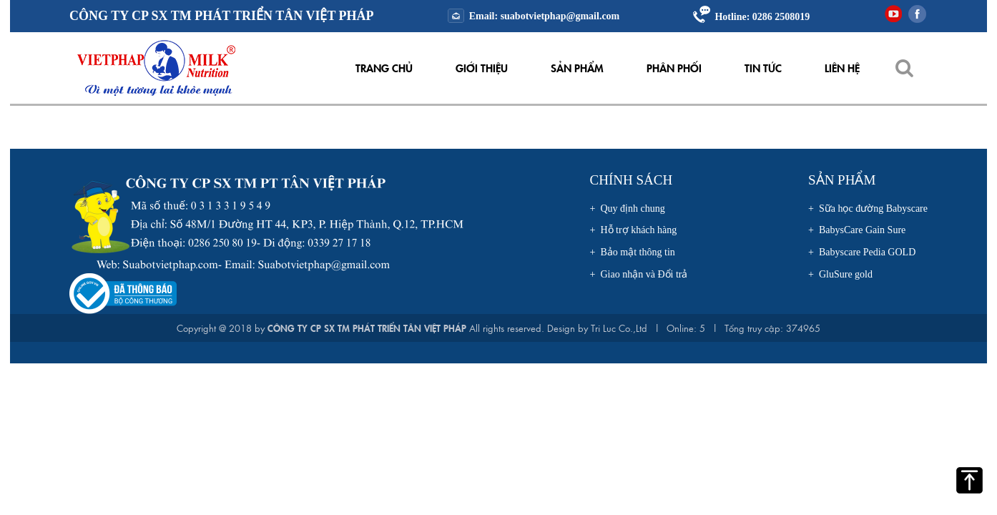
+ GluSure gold (840, 274)
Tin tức (763, 67)
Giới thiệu (482, 67)
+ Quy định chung (627, 208)
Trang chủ (384, 67)
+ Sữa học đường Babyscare (868, 208)
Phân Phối (674, 67)
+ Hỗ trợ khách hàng (633, 230)
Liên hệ (842, 67)
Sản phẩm (577, 67)
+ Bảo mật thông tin (632, 252)
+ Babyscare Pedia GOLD (861, 252)
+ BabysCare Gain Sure (856, 230)
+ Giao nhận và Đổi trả (639, 274)
